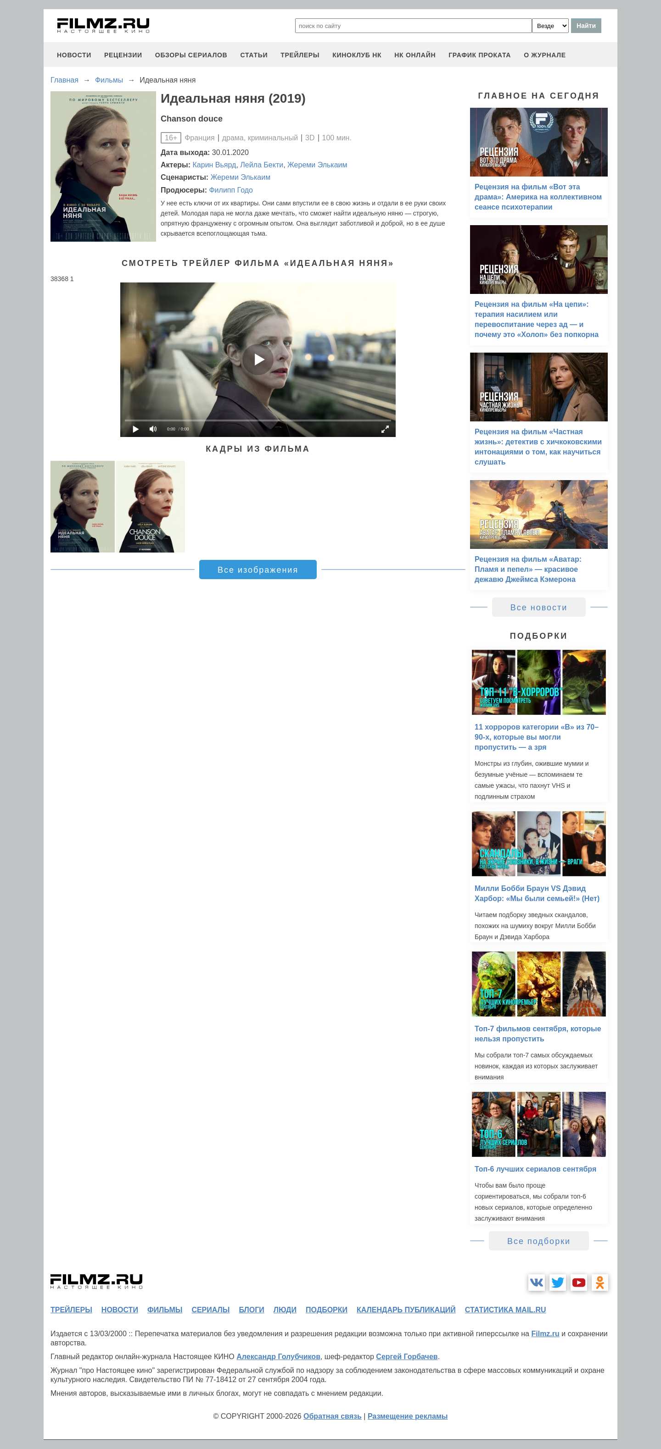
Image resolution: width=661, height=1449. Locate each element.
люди (285, 1310)
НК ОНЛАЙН (415, 55)
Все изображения (258, 570)
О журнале (545, 55)
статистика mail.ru (505, 1310)
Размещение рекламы (408, 1416)
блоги (251, 1310)
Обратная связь (332, 1416)
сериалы (210, 1310)
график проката (479, 55)
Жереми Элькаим (317, 165)
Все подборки (539, 1241)
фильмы (164, 1310)
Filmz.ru (545, 1334)
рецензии (123, 55)
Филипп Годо (231, 190)
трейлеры (299, 55)
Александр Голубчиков (278, 1357)
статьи (254, 55)
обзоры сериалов (191, 55)
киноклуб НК (356, 55)
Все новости (539, 607)
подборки (326, 1310)
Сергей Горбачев (406, 1357)
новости (74, 55)
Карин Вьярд (214, 165)
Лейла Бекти (261, 165)
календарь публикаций (406, 1310)
